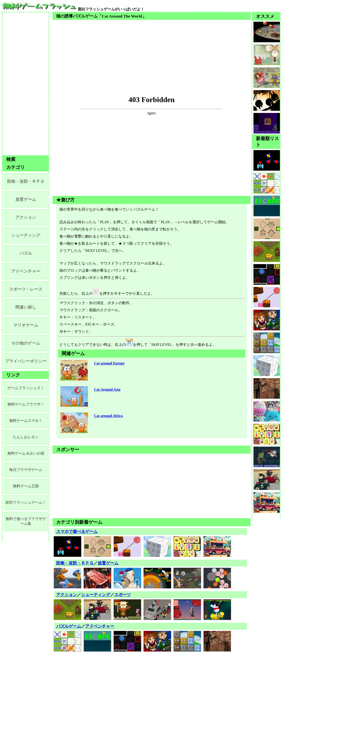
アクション (66, 594)
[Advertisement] (152, 52)
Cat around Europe (109, 363)
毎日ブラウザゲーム (25, 470)
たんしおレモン (26, 437)
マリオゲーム (25, 325)
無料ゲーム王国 (26, 486)
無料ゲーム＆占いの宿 (25, 453)
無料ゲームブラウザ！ (25, 404)
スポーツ (122, 594)
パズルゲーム (68, 626)
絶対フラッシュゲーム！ (26, 502)
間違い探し (25, 307)
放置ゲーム (108, 563)
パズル (26, 253)
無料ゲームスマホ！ (25, 421)
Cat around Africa (108, 416)
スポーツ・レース (25, 289)
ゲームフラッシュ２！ (25, 388)
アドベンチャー (99, 626)
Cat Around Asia (107, 389)
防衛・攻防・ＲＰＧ (75, 563)
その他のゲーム (25, 343)
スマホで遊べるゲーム (77, 531)
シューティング (95, 594)
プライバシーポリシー (26, 361)
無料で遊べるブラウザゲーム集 (26, 521)
